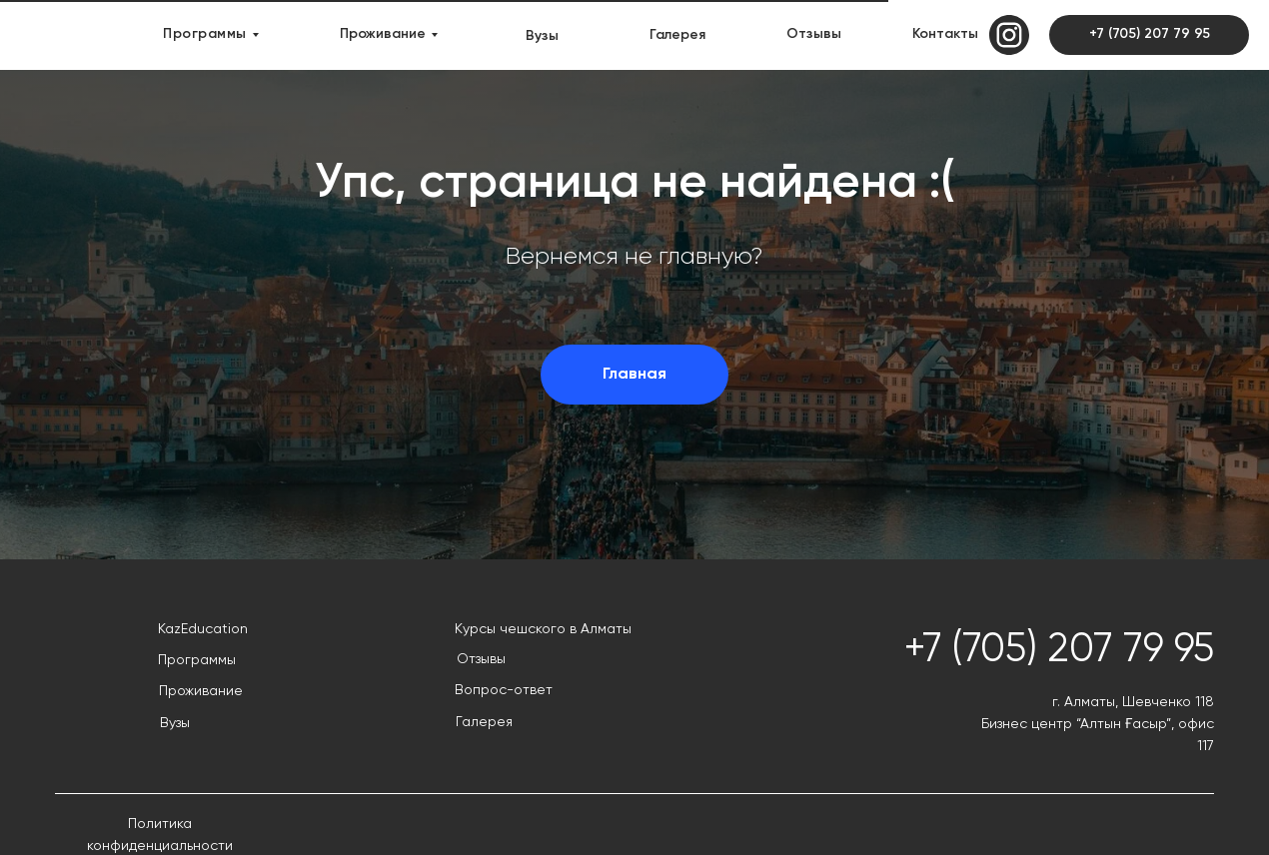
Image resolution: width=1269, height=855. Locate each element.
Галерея (677, 35)
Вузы (542, 36)
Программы (205, 34)
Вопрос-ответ (504, 690)
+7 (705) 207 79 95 (1149, 34)
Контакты (945, 34)
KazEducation (203, 629)
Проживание (383, 34)
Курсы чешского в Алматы (543, 629)
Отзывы (813, 34)
